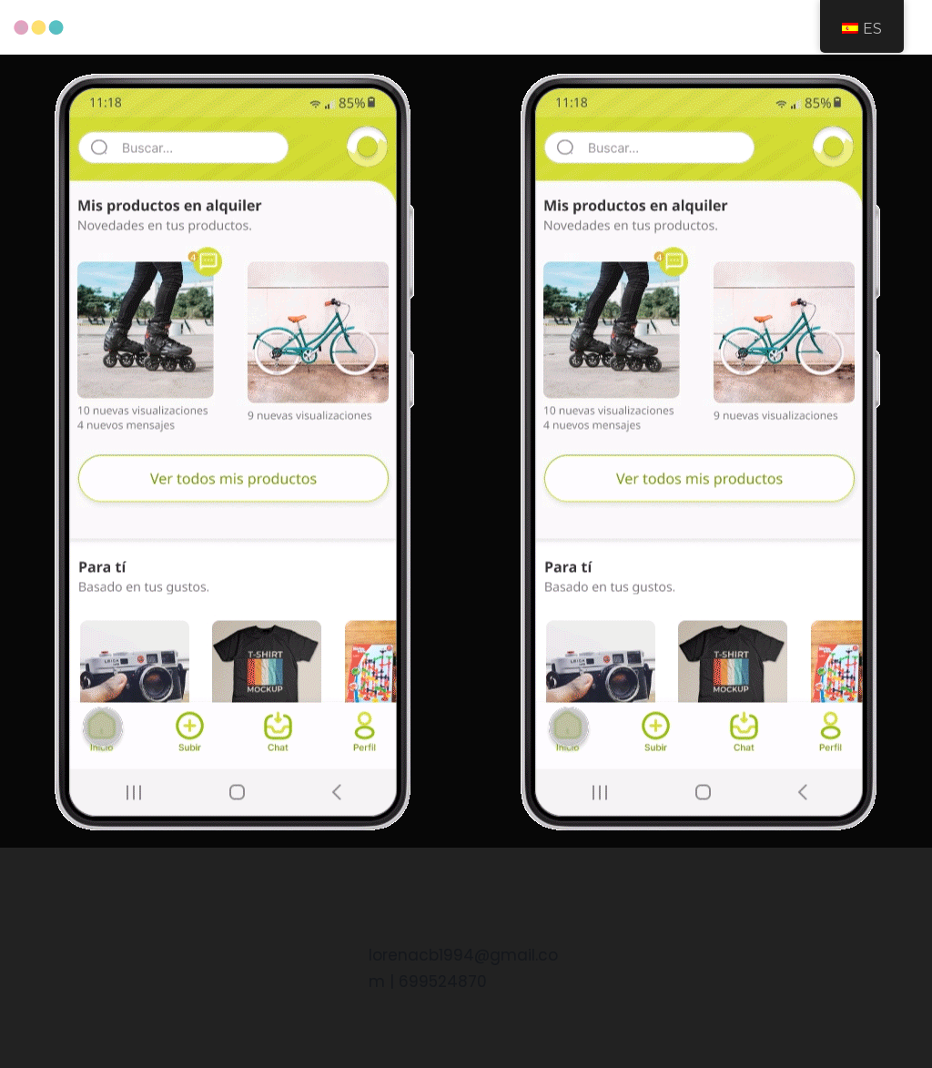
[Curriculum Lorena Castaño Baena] (39, 28)
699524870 (443, 981)
